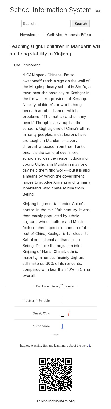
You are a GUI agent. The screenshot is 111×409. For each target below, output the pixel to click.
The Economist (26, 65)
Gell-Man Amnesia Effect (69, 34)
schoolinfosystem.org (56, 401)
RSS (98, 11)
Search (80, 23)
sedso (71, 286)
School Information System (50, 10)
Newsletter (29, 34)
